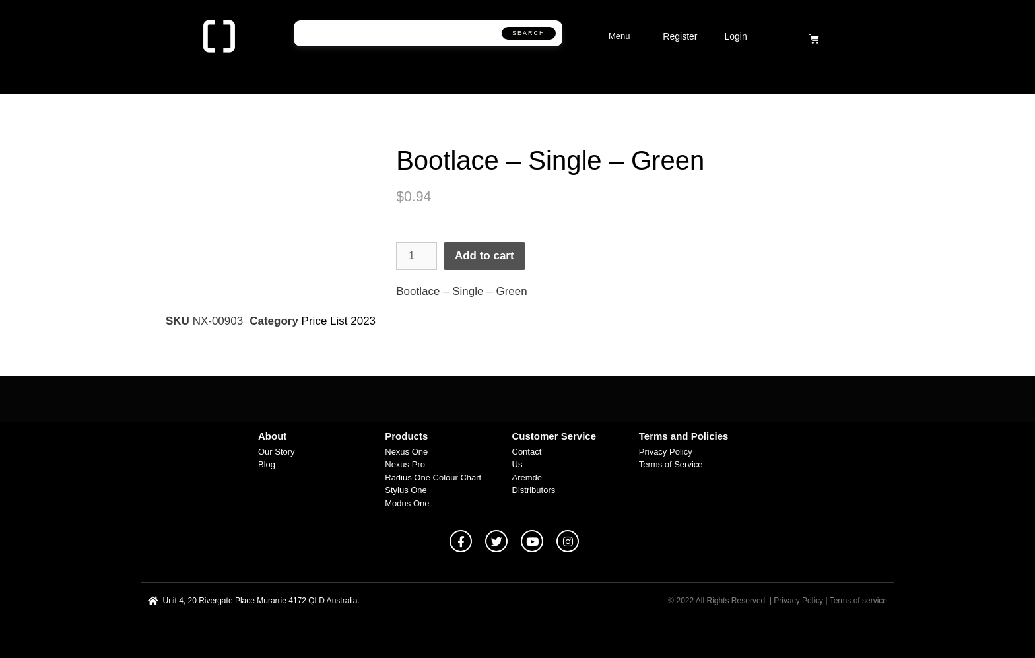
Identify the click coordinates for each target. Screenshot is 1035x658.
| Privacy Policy (796, 600)
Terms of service (858, 600)
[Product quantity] (416, 256)
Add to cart (484, 255)
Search (528, 33)
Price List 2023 (339, 321)
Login (735, 36)
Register (680, 36)
